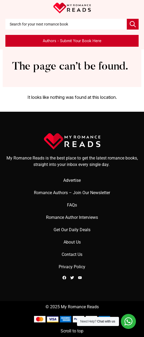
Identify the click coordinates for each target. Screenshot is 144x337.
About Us (72, 242)
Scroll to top (72, 331)
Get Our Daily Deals (72, 229)
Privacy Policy (72, 266)
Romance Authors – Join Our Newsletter (72, 192)
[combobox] (66, 24)
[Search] (133, 24)
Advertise (72, 180)
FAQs (72, 205)
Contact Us (72, 254)
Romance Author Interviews (72, 217)
